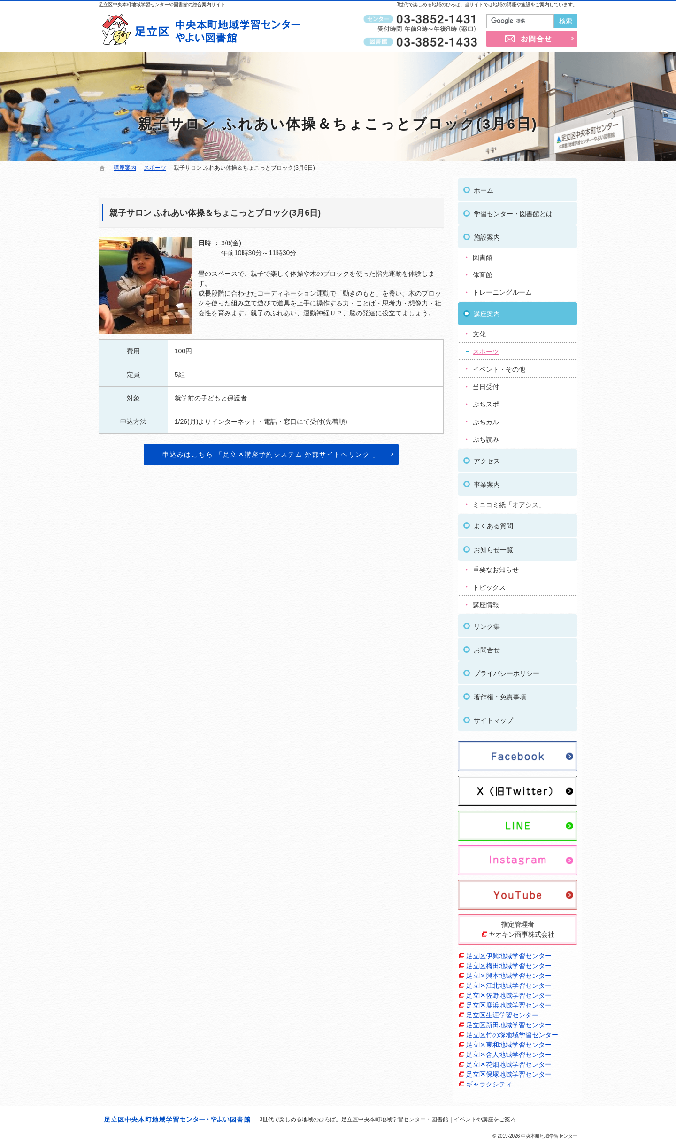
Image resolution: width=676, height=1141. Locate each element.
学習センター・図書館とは (513, 211)
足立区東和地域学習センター (509, 1042)
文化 (479, 331)
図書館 (482, 254)
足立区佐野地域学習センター (509, 992)
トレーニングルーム (502, 290)
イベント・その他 (499, 366)
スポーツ (486, 348)
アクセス (487, 458)
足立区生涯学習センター (502, 1012)
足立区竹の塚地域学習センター (512, 1032)
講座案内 (487, 311)
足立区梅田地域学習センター (509, 963)
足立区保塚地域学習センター (509, 1071)
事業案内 (487, 481)
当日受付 (486, 384)
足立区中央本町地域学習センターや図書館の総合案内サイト (162, 4)
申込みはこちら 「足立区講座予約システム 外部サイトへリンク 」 (271, 454)
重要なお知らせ (496, 566)
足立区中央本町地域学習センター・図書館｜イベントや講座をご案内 (428, 1119)
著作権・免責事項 (500, 694)
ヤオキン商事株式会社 (521, 931)
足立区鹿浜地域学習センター (509, 1002)
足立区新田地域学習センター (509, 1022)
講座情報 (486, 602)
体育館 (482, 272)
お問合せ (487, 647)
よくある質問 (493, 523)
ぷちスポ (486, 402)
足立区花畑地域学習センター (509, 1061)
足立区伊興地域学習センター (509, 953)
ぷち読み (486, 437)
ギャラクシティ (489, 1081)
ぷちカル (486, 419)
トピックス (489, 584)
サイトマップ (493, 717)
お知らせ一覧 (493, 547)
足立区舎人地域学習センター (509, 1051)
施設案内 (487, 234)
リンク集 (487, 623)
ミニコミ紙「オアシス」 (509, 502)
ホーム (483, 187)
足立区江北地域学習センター (509, 982)
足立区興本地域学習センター (509, 973)
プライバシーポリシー (506, 670)
